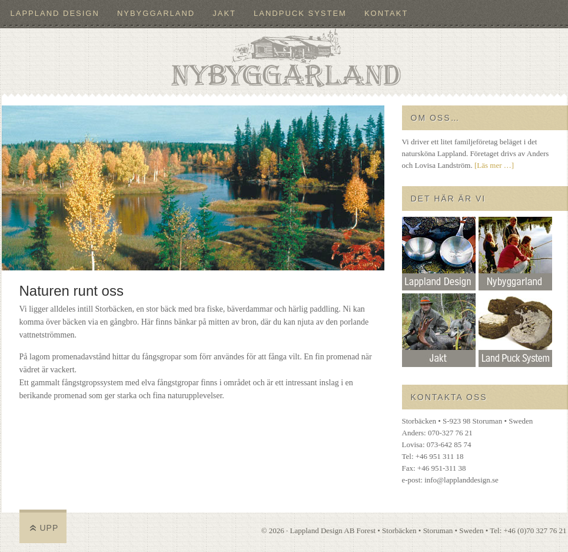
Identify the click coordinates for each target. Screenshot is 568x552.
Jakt (224, 13)
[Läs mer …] (494, 165)
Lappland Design (55, 13)
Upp (49, 528)
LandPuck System (300, 13)
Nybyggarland (156, 13)
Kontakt (386, 13)
